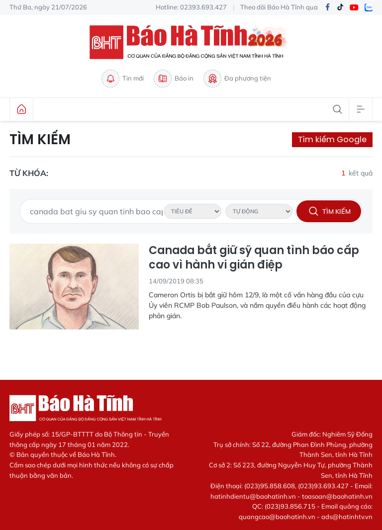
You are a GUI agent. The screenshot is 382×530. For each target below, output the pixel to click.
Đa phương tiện (237, 79)
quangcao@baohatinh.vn (277, 517)
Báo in (173, 79)
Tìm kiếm (40, 140)
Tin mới (122, 79)
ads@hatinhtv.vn (347, 517)
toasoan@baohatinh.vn (337, 496)
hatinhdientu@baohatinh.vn (253, 496)
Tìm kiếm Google (332, 139)
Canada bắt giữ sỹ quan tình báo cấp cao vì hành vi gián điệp (254, 258)
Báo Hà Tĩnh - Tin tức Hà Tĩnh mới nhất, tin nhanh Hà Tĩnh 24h (191, 42)
